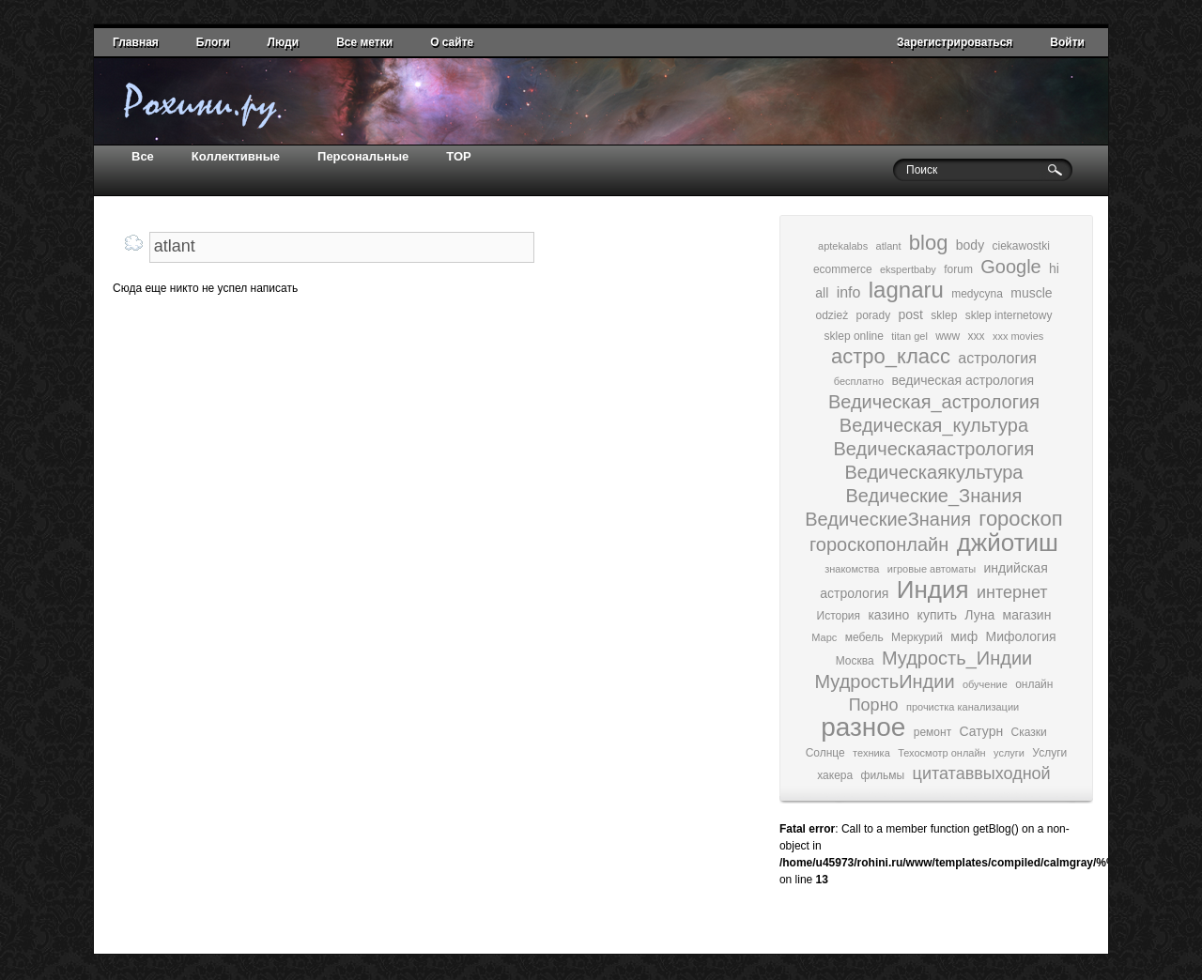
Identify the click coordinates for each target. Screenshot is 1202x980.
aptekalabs (843, 246)
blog (928, 242)
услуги (1009, 752)
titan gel (909, 336)
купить (937, 614)
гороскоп (1020, 518)
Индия (933, 589)
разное (863, 727)
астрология (997, 358)
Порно (874, 705)
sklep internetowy (1009, 315)
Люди (284, 42)
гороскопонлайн (878, 544)
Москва (855, 660)
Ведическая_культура (934, 425)
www (947, 336)
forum (958, 269)
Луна (979, 614)
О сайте (451, 42)
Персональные (362, 156)
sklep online (854, 336)
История (839, 615)
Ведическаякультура (933, 472)
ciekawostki (1021, 246)
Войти (1067, 42)
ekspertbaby (908, 269)
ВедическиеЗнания (888, 519)
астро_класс (890, 356)
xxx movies (1018, 336)
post (911, 314)
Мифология (1021, 636)
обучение (985, 684)
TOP (458, 156)
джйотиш (1007, 542)
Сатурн (982, 731)
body (970, 245)
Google (1010, 266)
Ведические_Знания (934, 495)
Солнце (825, 752)
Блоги (213, 42)
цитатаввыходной (982, 773)
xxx (976, 336)
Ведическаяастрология (933, 448)
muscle (1031, 292)
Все (142, 156)
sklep (944, 315)
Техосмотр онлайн (942, 752)
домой (211, 103)
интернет (1012, 592)
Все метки (364, 42)
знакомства (851, 568)
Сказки (1029, 732)
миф (964, 636)
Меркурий (917, 637)
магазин (1027, 614)
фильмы (883, 775)
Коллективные (236, 156)
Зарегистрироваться (954, 42)
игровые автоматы (931, 568)
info (849, 292)
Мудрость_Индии (957, 658)
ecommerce (842, 269)
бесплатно (859, 381)
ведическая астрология (962, 380)
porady (872, 315)
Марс (824, 637)
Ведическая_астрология (934, 401)
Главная (136, 42)
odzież (831, 315)
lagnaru (906, 289)
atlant (889, 246)
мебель (864, 637)
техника (871, 752)
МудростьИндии (884, 681)
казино (888, 614)
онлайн (1034, 684)
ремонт (932, 732)
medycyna (977, 293)
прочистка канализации (962, 706)
